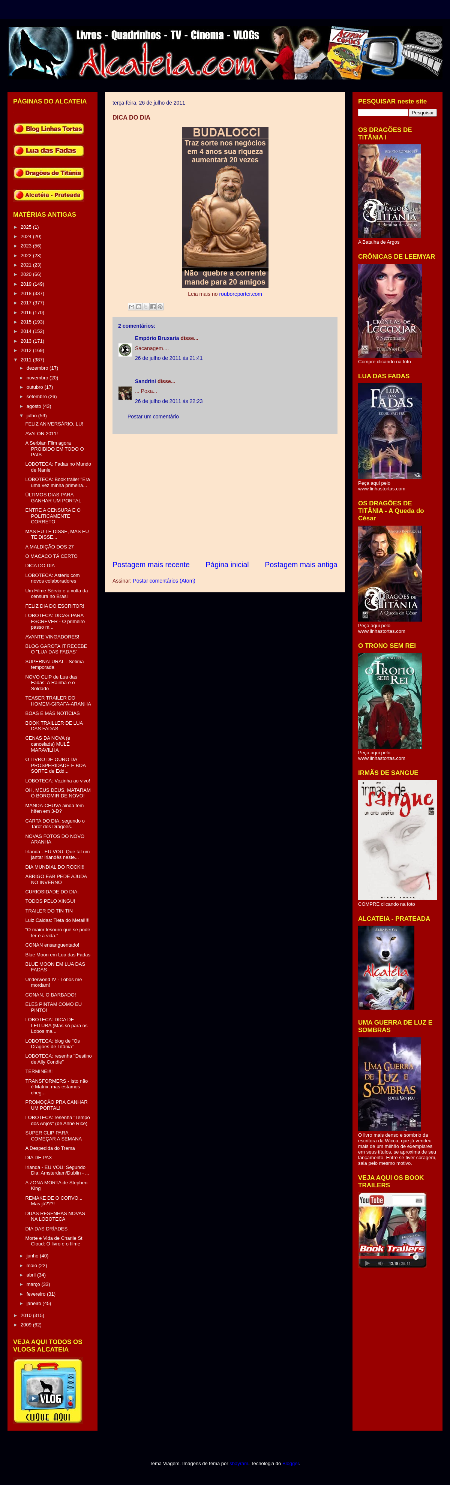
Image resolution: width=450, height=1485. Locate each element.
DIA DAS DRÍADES (46, 1229)
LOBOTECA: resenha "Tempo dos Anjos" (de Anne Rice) (57, 1120)
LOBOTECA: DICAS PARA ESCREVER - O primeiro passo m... (55, 621)
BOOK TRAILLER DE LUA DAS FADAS (53, 726)
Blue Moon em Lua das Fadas (57, 955)
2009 (27, 1325)
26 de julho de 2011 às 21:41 (169, 358)
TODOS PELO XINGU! (50, 901)
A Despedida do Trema (50, 1148)
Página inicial (227, 564)
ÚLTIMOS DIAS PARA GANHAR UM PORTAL (53, 497)
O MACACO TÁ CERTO (51, 556)
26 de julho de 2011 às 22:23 (169, 401)
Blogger (290, 1463)
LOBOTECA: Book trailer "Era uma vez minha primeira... (57, 482)
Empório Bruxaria (157, 338)
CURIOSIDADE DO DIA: (51, 892)
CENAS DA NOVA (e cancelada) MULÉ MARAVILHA (47, 743)
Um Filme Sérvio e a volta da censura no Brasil (56, 593)
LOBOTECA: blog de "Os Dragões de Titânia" (52, 1044)
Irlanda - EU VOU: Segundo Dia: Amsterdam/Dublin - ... (57, 1170)
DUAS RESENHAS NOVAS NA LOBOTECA (55, 1216)
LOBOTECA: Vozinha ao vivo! (57, 781)
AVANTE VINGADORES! (52, 637)
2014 (27, 331)
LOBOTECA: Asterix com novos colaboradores (52, 578)
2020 (27, 274)
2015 (27, 322)
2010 (27, 1315)
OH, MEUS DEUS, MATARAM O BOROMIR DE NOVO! (57, 793)
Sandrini (145, 381)
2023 (27, 246)
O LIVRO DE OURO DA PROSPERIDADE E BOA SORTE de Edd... (55, 765)
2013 (27, 341)
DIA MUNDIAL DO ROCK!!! (54, 867)
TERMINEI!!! (38, 1071)
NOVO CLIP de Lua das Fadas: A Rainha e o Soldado (51, 682)
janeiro (35, 1303)
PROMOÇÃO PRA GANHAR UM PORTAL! (56, 1105)
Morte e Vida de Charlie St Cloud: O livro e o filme (53, 1241)
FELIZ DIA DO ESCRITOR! (54, 606)
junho (33, 1256)
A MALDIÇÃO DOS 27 (49, 547)
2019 (27, 284)
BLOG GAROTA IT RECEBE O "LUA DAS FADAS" (56, 649)
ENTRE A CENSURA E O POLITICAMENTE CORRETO (52, 515)
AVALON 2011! (41, 433)
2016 (27, 312)
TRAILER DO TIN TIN (49, 911)
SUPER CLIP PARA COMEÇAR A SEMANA (53, 1136)
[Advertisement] (225, 496)
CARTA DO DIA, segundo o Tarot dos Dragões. (54, 824)
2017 (27, 303)
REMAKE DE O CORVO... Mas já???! (53, 1201)
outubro (36, 387)
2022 (27, 255)
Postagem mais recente (151, 564)
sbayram (239, 1463)
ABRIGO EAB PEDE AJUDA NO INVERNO (56, 879)
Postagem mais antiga (301, 564)
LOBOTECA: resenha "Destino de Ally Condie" (58, 1059)
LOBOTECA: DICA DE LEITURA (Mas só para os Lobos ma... (56, 1025)
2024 (27, 236)
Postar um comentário (153, 417)
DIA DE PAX (38, 1157)
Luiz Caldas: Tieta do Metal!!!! (57, 920)
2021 (27, 265)
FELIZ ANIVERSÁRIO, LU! (54, 424)
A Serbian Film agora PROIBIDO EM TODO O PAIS (54, 448)
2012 (27, 350)
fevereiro (37, 1294)
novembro (38, 378)
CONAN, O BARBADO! (50, 995)
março (34, 1284)
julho (32, 415)
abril (32, 1275)
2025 (27, 227)
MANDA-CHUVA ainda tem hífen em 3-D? (54, 808)
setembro (37, 396)
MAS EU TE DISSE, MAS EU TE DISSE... (57, 534)
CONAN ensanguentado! (52, 945)
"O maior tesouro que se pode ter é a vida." (57, 932)
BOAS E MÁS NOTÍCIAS (52, 713)
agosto (35, 406)
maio (33, 1265)
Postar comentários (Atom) (164, 581)
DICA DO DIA (40, 565)
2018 (27, 293)
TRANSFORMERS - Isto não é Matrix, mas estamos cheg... (56, 1086)
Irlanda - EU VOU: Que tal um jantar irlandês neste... (57, 854)
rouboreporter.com (240, 294)
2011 (27, 360)
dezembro (38, 368)
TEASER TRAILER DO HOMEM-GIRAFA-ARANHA (58, 701)
